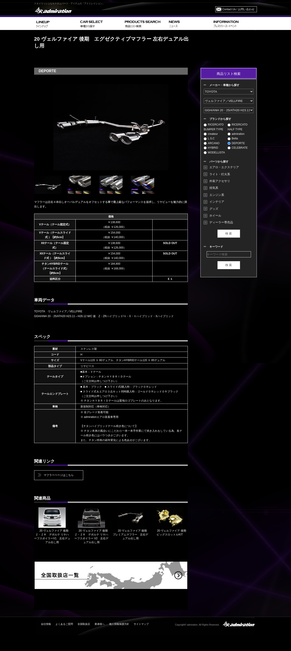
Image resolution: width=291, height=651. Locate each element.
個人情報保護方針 (119, 624)
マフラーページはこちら (59, 475)
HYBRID (211, 147)
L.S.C (209, 138)
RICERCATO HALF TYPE (238, 127)
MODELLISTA (214, 152)
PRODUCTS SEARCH (145, 23)
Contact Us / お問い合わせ (238, 9)
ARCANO (211, 143)
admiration (236, 134)
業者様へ (100, 624)
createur (211, 134)
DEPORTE (236, 143)
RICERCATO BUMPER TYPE (214, 127)
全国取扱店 (84, 624)
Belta (233, 138)
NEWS (189, 23)
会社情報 (46, 624)
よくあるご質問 (64, 624)
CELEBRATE (238, 147)
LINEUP (56, 23)
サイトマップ (141, 624)
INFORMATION (234, 23)
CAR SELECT (100, 23)
